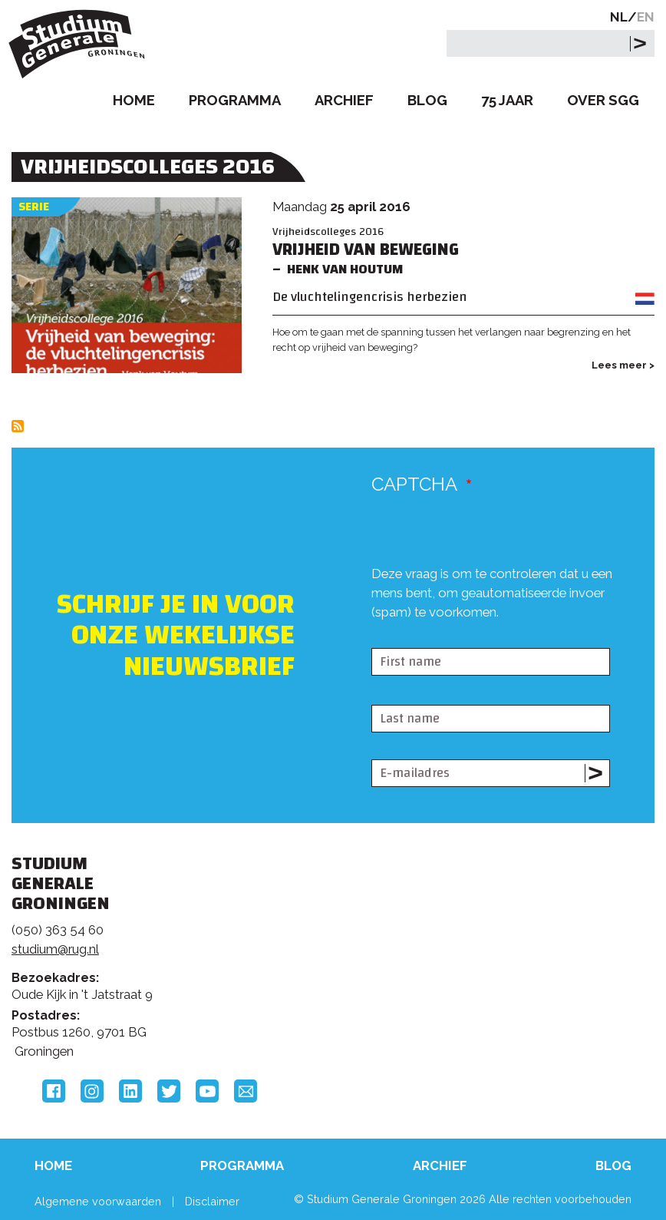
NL (619, 17)
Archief (344, 100)
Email (245, 1091)
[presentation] (488, 634)
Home (134, 100)
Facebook (53, 1091)
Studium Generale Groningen (80, 44)
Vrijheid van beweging (365, 250)
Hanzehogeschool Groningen (536, 983)
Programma (235, 100)
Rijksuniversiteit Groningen (536, 919)
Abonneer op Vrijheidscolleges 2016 (18, 426)
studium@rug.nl (55, 949)
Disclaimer (212, 1201)
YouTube (207, 1091)
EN (645, 17)
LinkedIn (130, 1091)
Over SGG (603, 100)
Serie (33, 207)
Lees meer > (623, 365)
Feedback (324, 941)
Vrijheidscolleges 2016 (328, 231)
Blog (427, 100)
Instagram (92, 1091)
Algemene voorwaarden (98, 1201)
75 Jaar (507, 100)
